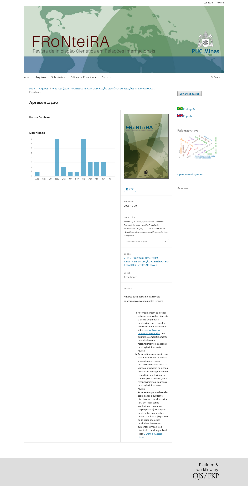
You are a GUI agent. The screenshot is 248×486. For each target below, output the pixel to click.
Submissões (58, 77)
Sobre (106, 77)
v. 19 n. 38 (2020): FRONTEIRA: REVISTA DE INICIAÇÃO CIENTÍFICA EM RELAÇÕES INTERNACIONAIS (103, 88)
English (184, 116)
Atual (27, 77)
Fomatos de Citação (136, 241)
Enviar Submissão (189, 93)
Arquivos (41, 77)
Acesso (220, 2)
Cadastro (208, 2)
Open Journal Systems (190, 174)
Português (186, 109)
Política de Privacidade (84, 77)
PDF (131, 189)
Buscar (216, 77)
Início (32, 88)
